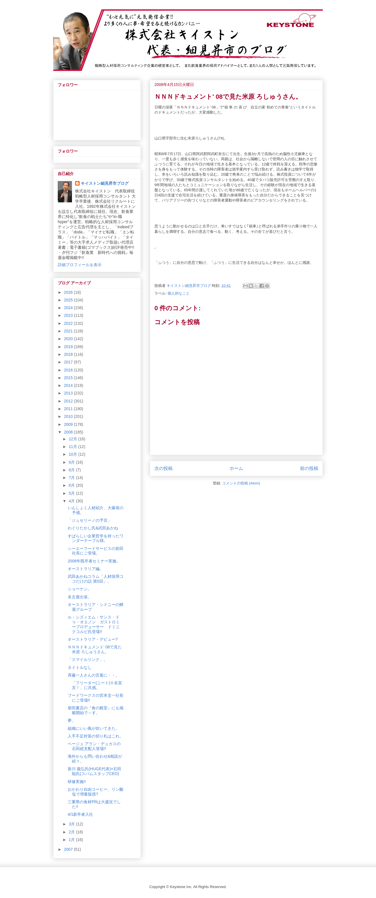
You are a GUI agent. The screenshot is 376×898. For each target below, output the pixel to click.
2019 (69, 346)
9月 (72, 462)
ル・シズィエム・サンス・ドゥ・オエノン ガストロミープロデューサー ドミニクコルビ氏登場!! (94, 624)
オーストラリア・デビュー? (93, 639)
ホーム (236, 468)
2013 (69, 393)
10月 (73, 454)
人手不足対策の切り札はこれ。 (95, 736)
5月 (72, 493)
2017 (69, 362)
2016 (69, 370)
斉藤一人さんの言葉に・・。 (93, 675)
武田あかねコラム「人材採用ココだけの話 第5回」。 (95, 578)
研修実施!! (77, 781)
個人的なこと (179, 293)
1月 (72, 839)
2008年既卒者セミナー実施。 (94, 561)
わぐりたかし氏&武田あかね (93, 528)
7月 (72, 477)
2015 (69, 377)
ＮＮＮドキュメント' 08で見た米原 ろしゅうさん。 (95, 649)
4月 (72, 501)
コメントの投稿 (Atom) (241, 483)
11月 (73, 446)
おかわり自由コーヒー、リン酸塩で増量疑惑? (95, 791)
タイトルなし (80, 667)
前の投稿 (309, 468)
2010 (69, 416)
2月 (72, 832)
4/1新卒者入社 (80, 814)
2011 (69, 408)
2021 (69, 331)
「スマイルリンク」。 (88, 659)
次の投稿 (163, 468)
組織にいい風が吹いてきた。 (93, 728)
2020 (69, 338)
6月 (72, 485)
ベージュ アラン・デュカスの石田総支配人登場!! (94, 746)
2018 (69, 354)
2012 (69, 401)
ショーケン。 (80, 589)
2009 (69, 424)
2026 (69, 292)
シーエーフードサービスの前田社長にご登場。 (95, 551)
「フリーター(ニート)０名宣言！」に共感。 (95, 685)
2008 (69, 432)
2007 (69, 849)
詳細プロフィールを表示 (80, 264)
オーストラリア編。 (86, 568)
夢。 (72, 720)
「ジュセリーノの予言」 (89, 520)
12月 (73, 439)
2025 (69, 300)
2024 (69, 307)
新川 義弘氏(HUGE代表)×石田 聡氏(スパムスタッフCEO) (94, 771)
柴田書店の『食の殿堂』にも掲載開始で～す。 (95, 710)
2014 (69, 385)
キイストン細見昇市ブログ (105, 183)
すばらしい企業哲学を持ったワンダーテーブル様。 (95, 538)
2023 (69, 315)
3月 (72, 824)
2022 (69, 323)
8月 (72, 470)
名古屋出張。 (80, 597)
